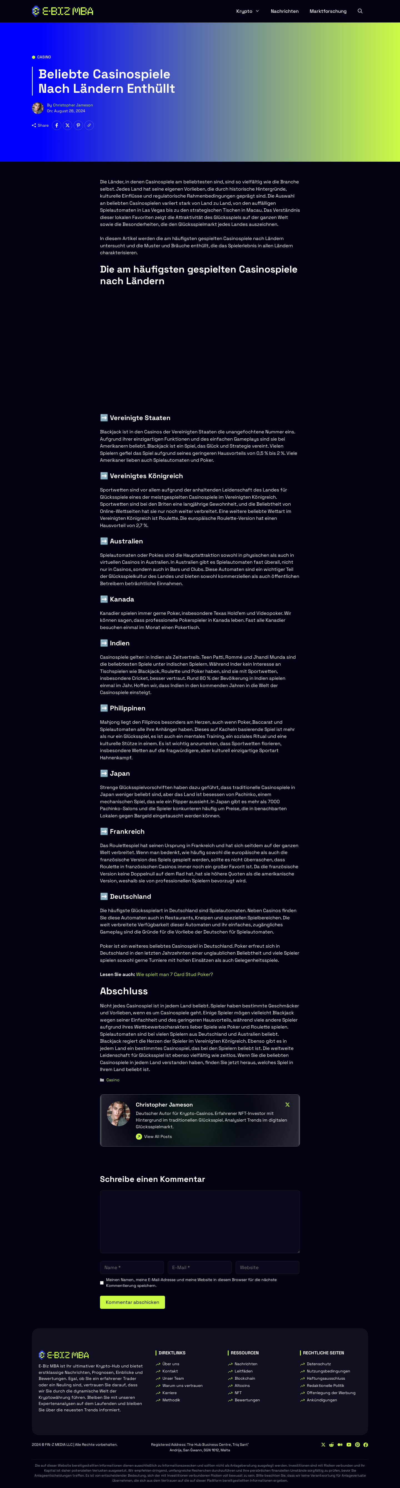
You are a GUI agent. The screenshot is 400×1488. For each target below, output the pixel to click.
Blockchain (245, 1378)
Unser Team (173, 1378)
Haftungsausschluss (326, 1378)
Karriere (169, 1392)
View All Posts (158, 1136)
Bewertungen (247, 1399)
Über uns (170, 1363)
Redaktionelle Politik (325, 1385)
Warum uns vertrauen (182, 1385)
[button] (360, 11)
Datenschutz (319, 1363)
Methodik (171, 1399)
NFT (238, 1392)
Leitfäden (244, 1371)
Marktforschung (328, 11)
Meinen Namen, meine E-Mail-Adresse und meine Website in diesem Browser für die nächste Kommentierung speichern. (191, 1282)
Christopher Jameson (73, 105)
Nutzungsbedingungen (328, 1371)
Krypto (250, 11)
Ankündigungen (322, 1399)
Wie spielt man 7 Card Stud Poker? (174, 974)
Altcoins (242, 1385)
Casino (44, 56)
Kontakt (170, 1371)
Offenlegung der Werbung (331, 1392)
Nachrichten (285, 11)
